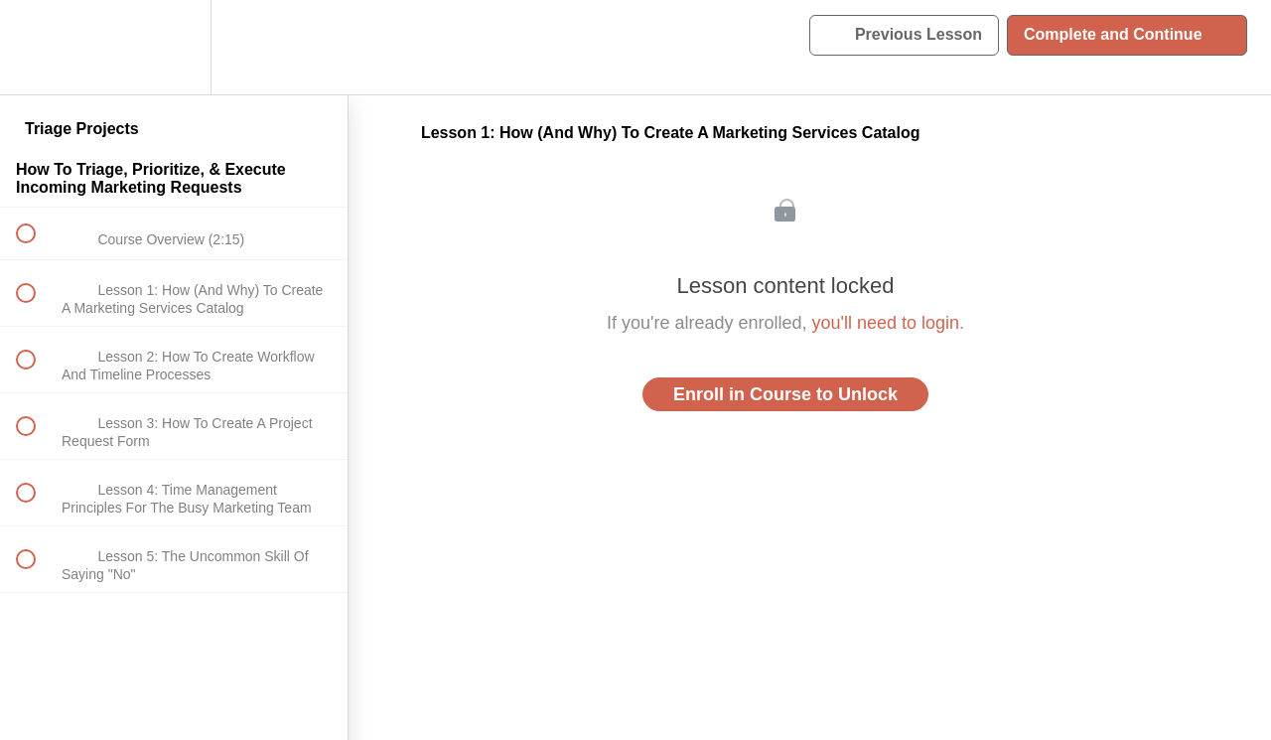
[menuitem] (174, 47)
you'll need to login (886, 323)
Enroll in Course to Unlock (785, 394)
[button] (36, 47)
